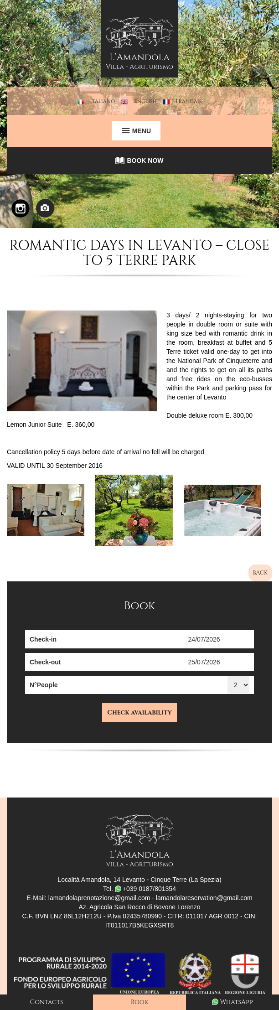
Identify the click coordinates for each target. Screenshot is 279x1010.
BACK (260, 572)
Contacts (46, 1002)
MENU (136, 131)
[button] (21, 114)
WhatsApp (232, 1002)
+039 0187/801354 (145, 888)
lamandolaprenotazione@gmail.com (99, 897)
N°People (44, 685)
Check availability (139, 712)
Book (139, 1002)
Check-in (43, 639)
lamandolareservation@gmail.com (204, 897)
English (145, 101)
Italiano (102, 101)
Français (189, 101)
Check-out (45, 662)
